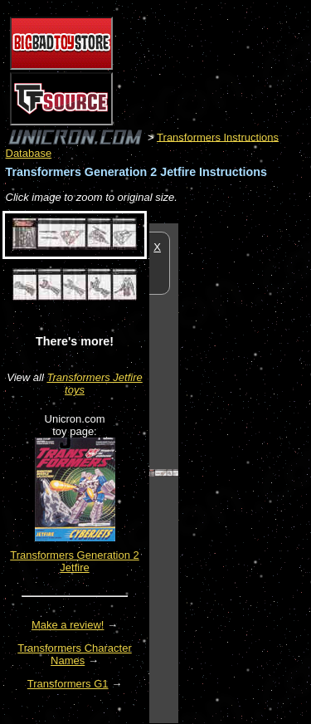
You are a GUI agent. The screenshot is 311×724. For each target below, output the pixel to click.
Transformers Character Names (74, 654)
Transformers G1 (68, 684)
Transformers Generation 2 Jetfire (74, 561)
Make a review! (68, 625)
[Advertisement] (244, 472)
